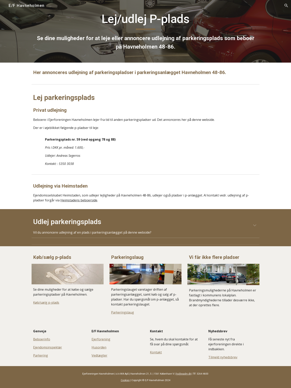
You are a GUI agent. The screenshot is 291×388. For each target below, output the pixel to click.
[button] (286, 5)
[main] (145, 31)
